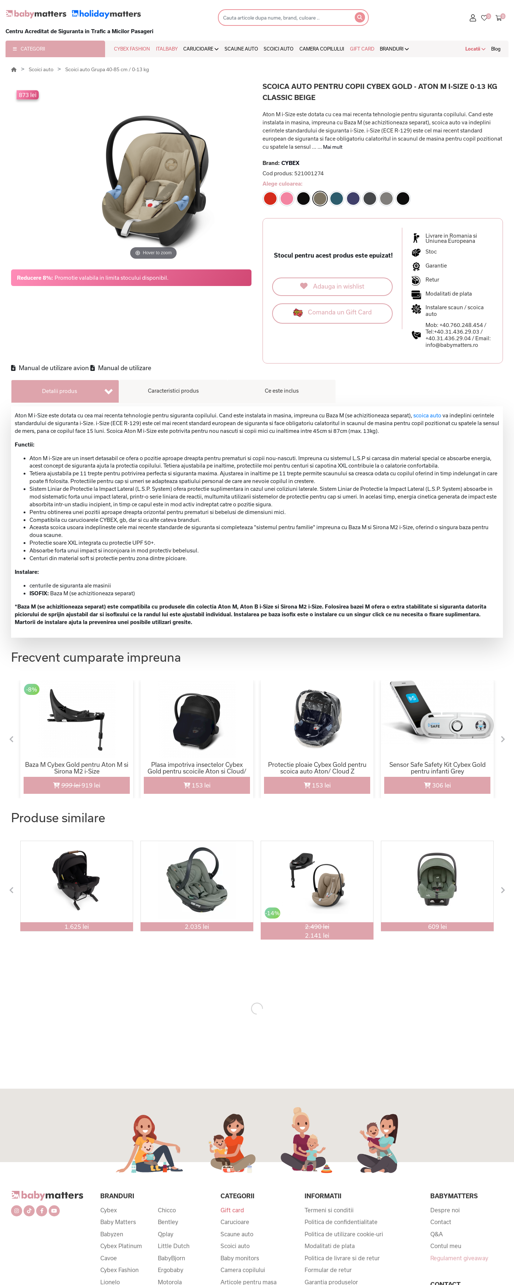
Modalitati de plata (330, 1246)
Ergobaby (170, 1270)
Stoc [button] (431, 251)
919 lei (62, 783)
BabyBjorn (171, 1258)
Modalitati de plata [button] (449, 293)
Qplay (165, 1234)
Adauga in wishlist (332, 286)
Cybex (108, 1210)
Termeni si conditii (329, 1210)
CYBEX (290, 163)
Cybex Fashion (119, 1270)
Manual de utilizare (120, 367)
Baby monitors (239, 1258)
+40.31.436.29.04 (448, 338)
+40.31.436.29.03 (456, 331)
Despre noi (445, 1210)
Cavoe (108, 1258)
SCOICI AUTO (279, 48)
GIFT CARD (362, 48)
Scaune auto (236, 1234)
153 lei (197, 785)
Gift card (232, 1210)
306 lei (437, 785)
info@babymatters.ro (452, 345)
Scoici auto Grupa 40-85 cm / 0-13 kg (107, 69)
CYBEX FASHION (132, 48)
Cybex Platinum (121, 1246)
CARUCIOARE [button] (201, 48)
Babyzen (111, 1234)
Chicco (167, 1210)
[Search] (284, 17)
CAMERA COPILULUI (321, 48)
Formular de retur (328, 1270)
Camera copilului (242, 1270)
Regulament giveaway (459, 1258)
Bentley (168, 1222)
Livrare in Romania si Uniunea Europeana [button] (451, 238)
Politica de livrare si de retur (342, 1258)
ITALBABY (167, 48)
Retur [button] (432, 279)
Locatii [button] (475, 48)
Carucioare (234, 1222)
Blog (496, 48)
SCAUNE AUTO (241, 48)
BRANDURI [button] (394, 48)
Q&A (436, 1234)
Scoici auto (42, 69)
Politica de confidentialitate (341, 1222)
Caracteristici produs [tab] (173, 390)
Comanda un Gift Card (332, 313)
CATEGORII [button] (29, 48)
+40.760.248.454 (461, 325)
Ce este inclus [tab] (282, 390)
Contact (440, 1222)
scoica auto (427, 415)
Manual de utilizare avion (50, 367)
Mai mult (333, 147)
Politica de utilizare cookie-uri (344, 1234)
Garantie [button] (436, 265)
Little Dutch (174, 1246)
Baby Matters (118, 1222)
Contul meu (445, 1246)
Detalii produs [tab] (59, 391)
